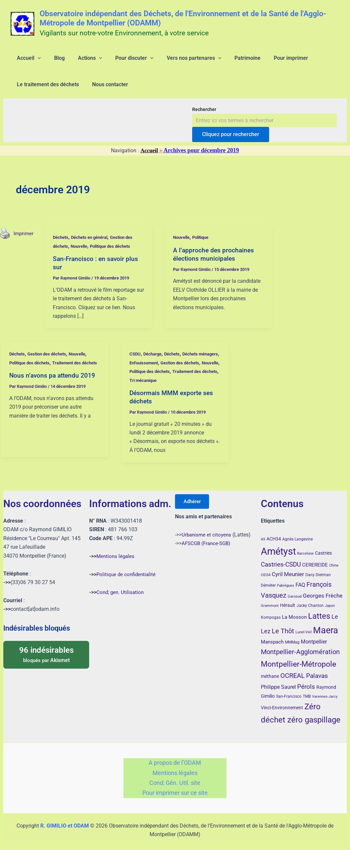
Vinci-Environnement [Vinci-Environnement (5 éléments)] (282, 701)
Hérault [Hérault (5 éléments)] (287, 598)
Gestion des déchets (50, 364)
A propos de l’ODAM (175, 757)
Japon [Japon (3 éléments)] (330, 599)
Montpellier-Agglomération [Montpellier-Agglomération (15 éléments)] (300, 645)
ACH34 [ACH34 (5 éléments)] (273, 532)
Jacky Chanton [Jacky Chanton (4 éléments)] (310, 599)
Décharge (154, 364)
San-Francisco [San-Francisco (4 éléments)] (288, 689)
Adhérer (194, 495)
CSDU (135, 364)
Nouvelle (82, 256)
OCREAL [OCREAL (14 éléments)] (292, 669)
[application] (33, 61)
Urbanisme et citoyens (207, 528)
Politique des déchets (117, 256)
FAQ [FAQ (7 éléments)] (300, 578)
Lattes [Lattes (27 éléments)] (319, 609)
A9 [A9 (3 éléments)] (263, 533)
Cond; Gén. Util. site (174, 780)
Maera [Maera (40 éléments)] (325, 623)
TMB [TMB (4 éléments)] (307, 689)
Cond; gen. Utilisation (121, 585)
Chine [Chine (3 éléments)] (333, 559)
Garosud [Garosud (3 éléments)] (294, 590)
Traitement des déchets (154, 390)
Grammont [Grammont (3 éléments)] (270, 599)
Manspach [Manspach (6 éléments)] (272, 635)
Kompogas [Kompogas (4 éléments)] (271, 611)
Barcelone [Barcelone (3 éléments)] (305, 546)
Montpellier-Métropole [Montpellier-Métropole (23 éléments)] (298, 657)
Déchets (62, 247)
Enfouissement (169, 373)
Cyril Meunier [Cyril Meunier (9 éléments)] (288, 567)
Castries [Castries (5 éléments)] (323, 546)
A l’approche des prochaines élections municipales (215, 265)
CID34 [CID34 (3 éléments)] (265, 568)
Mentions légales (116, 549)
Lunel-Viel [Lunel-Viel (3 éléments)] (304, 625)
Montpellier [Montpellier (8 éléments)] (314, 635)
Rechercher (204, 120)
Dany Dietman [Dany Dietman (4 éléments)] (318, 568)
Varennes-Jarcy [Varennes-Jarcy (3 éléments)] (324, 690)
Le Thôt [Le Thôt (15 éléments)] (283, 624)
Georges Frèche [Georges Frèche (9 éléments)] (322, 589)
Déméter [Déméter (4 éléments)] (268, 578)
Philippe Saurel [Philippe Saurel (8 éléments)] (278, 680)
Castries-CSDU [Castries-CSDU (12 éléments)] (281, 558)
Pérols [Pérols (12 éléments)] (306, 680)
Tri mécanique (197, 390)
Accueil (149, 161)
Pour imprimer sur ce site (175, 792)
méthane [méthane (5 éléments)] (270, 669)
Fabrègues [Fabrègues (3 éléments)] (285, 578)
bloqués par (46, 647)
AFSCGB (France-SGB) (208, 537)
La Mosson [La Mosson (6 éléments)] (294, 610)
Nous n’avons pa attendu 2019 (53, 394)
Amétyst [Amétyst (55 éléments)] (278, 544)
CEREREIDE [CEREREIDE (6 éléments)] (315, 558)
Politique (205, 247)
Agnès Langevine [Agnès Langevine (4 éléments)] (297, 532)
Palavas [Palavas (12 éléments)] (317, 669)
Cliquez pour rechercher (230, 145)
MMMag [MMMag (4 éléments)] (292, 635)
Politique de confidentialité (127, 567)
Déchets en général (94, 247)
